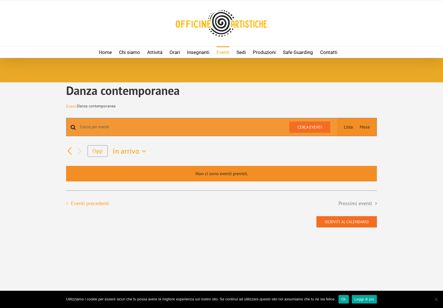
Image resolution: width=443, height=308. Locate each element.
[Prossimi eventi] (79, 151)
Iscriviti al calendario (347, 222)
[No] (436, 299)
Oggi (97, 151)
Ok (343, 299)
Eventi (71, 106)
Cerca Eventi (309, 127)
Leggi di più (364, 299)
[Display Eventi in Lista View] (348, 127)
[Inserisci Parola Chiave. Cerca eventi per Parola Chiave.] (181, 127)
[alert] (221, 173)
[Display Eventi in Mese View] (365, 127)
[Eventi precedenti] (69, 151)
